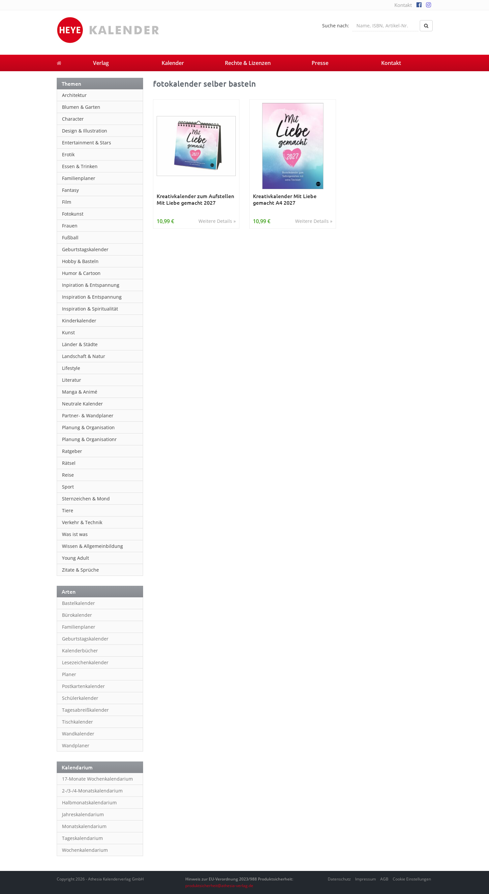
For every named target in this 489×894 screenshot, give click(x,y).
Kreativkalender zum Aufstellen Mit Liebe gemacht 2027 (195, 199)
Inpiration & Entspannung (90, 285)
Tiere (67, 510)
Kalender (173, 63)
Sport (68, 487)
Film (66, 202)
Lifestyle (71, 368)
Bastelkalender (78, 603)
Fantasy (70, 190)
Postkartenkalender (83, 686)
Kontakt (403, 5)
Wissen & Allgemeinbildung (92, 546)
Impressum (365, 879)
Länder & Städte (80, 344)
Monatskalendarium (84, 826)
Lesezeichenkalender (85, 662)
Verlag (101, 63)
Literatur (71, 380)
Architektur (74, 95)
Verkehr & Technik (82, 522)
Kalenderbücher (80, 650)
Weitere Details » (217, 221)
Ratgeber (72, 451)
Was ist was (75, 534)
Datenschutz (339, 879)
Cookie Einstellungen (412, 879)
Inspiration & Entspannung (92, 297)
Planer (69, 674)
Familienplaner (78, 178)
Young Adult (75, 558)
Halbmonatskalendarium (89, 802)
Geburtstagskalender (85, 249)
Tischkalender (77, 722)
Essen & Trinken (80, 166)
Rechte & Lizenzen (248, 63)
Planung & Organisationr (89, 439)
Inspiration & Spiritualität (90, 309)
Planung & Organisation (88, 427)
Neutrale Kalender (82, 404)
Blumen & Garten (81, 107)
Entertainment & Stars (86, 142)
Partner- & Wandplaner (87, 415)
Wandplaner (75, 745)
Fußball (70, 237)
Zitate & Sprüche (80, 570)
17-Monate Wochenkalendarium (97, 779)
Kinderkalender (79, 320)
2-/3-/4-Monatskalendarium (92, 791)
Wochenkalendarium (85, 850)
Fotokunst (72, 214)
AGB (384, 879)
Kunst (68, 332)
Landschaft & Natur (83, 356)
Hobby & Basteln (80, 261)
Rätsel (69, 463)
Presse (320, 63)
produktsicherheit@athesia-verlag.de (219, 885)
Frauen (69, 226)
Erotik (68, 154)
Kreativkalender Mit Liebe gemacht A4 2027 (285, 199)
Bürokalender (77, 615)
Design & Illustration (84, 131)
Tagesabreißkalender (85, 710)
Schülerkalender (80, 698)
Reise (68, 475)
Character (73, 119)
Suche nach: (335, 25)
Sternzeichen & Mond (86, 498)
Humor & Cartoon (81, 273)
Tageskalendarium (82, 838)
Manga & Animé (79, 392)
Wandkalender (78, 733)
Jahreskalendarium (83, 814)
